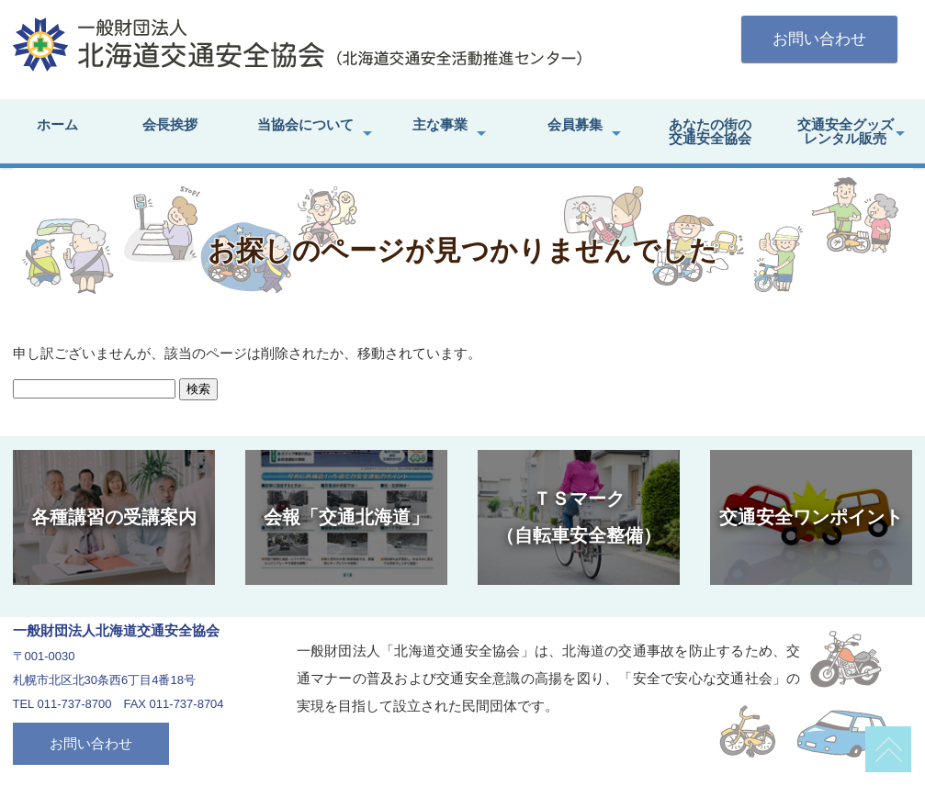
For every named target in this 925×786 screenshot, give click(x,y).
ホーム (57, 124)
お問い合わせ (819, 39)
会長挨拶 (169, 124)
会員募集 (575, 124)
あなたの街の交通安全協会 (710, 131)
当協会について (305, 124)
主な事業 (440, 124)
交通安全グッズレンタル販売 (845, 131)
